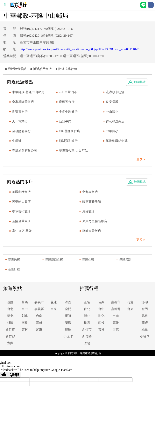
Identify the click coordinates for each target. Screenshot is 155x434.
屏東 (39, 329)
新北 (10, 315)
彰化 (25, 315)
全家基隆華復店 (23, 101)
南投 (25, 322)
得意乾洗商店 (115, 121)
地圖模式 (140, 82)
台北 (10, 309)
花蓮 (54, 302)
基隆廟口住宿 (54, 259)
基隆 (10, 302)
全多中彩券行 (68, 111)
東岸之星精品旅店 (94, 221)
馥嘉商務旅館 (91, 201)
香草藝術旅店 (21, 211)
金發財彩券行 (21, 131)
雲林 (25, 329)
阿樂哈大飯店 (21, 201)
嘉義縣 (39, 309)
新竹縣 (10, 336)
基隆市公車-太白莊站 (73, 150)
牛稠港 (16, 140)
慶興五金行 (66, 101)
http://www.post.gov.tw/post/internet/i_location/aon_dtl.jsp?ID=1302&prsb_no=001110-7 (79, 49)
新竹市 (10, 329)
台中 (25, 309)
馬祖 (68, 315)
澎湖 (68, 302)
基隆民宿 (14, 259)
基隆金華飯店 (21, 221)
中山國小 (112, 111)
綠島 (68, 329)
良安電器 (112, 101)
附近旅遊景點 (17, 69)
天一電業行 (20, 121)
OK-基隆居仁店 (69, 131)
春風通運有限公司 (24, 150)
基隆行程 (14, 269)
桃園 (10, 322)
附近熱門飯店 (42, 69)
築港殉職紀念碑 (117, 140)
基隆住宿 (88, 259)
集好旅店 (88, 211)
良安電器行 (20, 111)
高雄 (39, 322)
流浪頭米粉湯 (115, 92)
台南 (39, 315)
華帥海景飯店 (91, 230)
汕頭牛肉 (65, 121)
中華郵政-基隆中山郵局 (28, 92)
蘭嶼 (68, 322)
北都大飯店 (90, 192)
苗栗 (25, 302)
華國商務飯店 (21, 192)
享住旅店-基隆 (22, 230)
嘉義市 (39, 302)
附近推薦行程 (67, 69)
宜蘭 (10, 343)
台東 (54, 309)
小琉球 (68, 336)
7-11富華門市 (68, 92)
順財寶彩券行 (68, 140)
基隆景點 (125, 259)
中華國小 (112, 131)
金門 (68, 309)
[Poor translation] (14, 374)
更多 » (140, 159)
